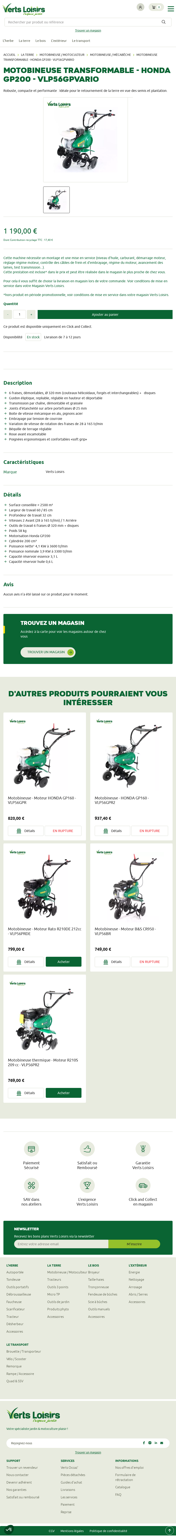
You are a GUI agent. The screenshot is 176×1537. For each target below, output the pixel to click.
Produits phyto (58, 1310)
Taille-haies (96, 1281)
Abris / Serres (138, 1296)
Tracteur (12, 1318)
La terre (27, 42)
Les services (69, 1498)
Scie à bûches (97, 1303)
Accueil (9, 56)
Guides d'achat (71, 1483)
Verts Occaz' (69, 1469)
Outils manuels (99, 1310)
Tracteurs (54, 1281)
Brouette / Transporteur (23, 1353)
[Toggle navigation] (171, 9)
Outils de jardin (58, 1303)
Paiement (68, 1506)
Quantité (10, 305)
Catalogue (122, 1488)
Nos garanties (16, 1491)
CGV (52, 1532)
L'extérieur (66, 42)
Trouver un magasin (88, 30)
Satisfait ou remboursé (22, 1498)
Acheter (64, 963)
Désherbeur (15, 1325)
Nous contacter (17, 1476)
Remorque (14, 1368)
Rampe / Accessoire (20, 1375)
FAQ (118, 1496)
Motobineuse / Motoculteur (62, 56)
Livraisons (68, 1491)
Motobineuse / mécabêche (110, 56)
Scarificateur (15, 1310)
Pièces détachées (73, 1476)
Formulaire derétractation (125, 1479)
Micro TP (53, 1296)
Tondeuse (13, 1281)
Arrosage (135, 1288)
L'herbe (9, 42)
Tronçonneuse (98, 1288)
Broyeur (94, 1274)
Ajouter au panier (105, 316)
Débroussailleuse (18, 1296)
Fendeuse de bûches (102, 1296)
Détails (25, 832)
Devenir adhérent (19, 1483)
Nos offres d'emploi (129, 1469)
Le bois (45, 42)
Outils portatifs (17, 1288)
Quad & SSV (14, 1382)
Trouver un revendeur (22, 1469)
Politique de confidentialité (108, 1532)
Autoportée (15, 1274)
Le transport (90, 42)
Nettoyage (136, 1281)
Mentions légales (72, 1532)
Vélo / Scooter (16, 1360)
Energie (134, 1274)
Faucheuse (14, 1303)
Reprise (66, 1513)
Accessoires (14, 1333)
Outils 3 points (57, 1288)
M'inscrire (134, 1245)
